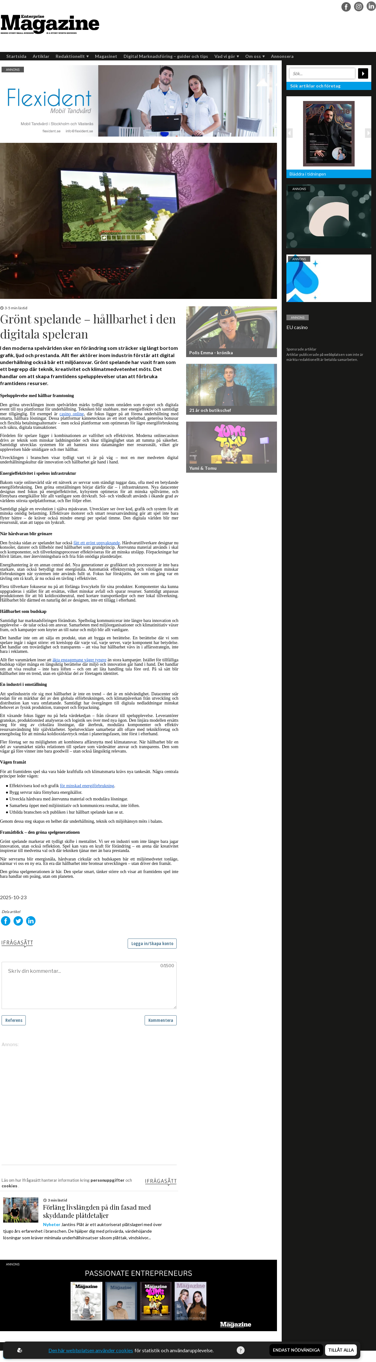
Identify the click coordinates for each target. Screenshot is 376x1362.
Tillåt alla (341, 1350)
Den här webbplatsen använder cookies (90, 1350)
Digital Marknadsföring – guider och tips (166, 56)
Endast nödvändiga (296, 1350)
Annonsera (282, 56)
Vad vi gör (226, 56)
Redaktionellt (72, 56)
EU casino (297, 327)
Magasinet (106, 56)
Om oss (255, 56)
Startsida (16, 56)
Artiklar (41, 56)
